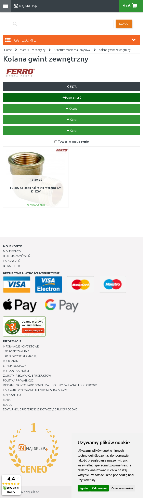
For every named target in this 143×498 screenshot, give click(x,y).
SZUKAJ (124, 23)
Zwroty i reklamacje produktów (27, 375)
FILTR (72, 86)
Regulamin (10, 361)
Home (8, 50)
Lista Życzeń (11, 261)
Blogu (7, 404)
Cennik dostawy (14, 365)
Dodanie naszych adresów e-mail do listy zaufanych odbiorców (50, 385)
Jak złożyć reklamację (20, 356)
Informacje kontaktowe (21, 346)
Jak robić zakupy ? (16, 351)
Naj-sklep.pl (33, 492)
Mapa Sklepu (12, 395)
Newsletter (11, 265)
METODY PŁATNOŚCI (16, 370)
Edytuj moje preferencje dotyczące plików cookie (40, 409)
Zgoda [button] (84, 488)
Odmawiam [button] (99, 488)
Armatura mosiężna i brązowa (72, 50)
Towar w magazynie (73, 141)
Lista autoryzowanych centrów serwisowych (36, 390)
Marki (7, 399)
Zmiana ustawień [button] (122, 488)
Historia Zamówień (16, 256)
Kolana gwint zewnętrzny (115, 50)
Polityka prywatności (18, 380)
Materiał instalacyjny (33, 50)
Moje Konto (12, 251)
